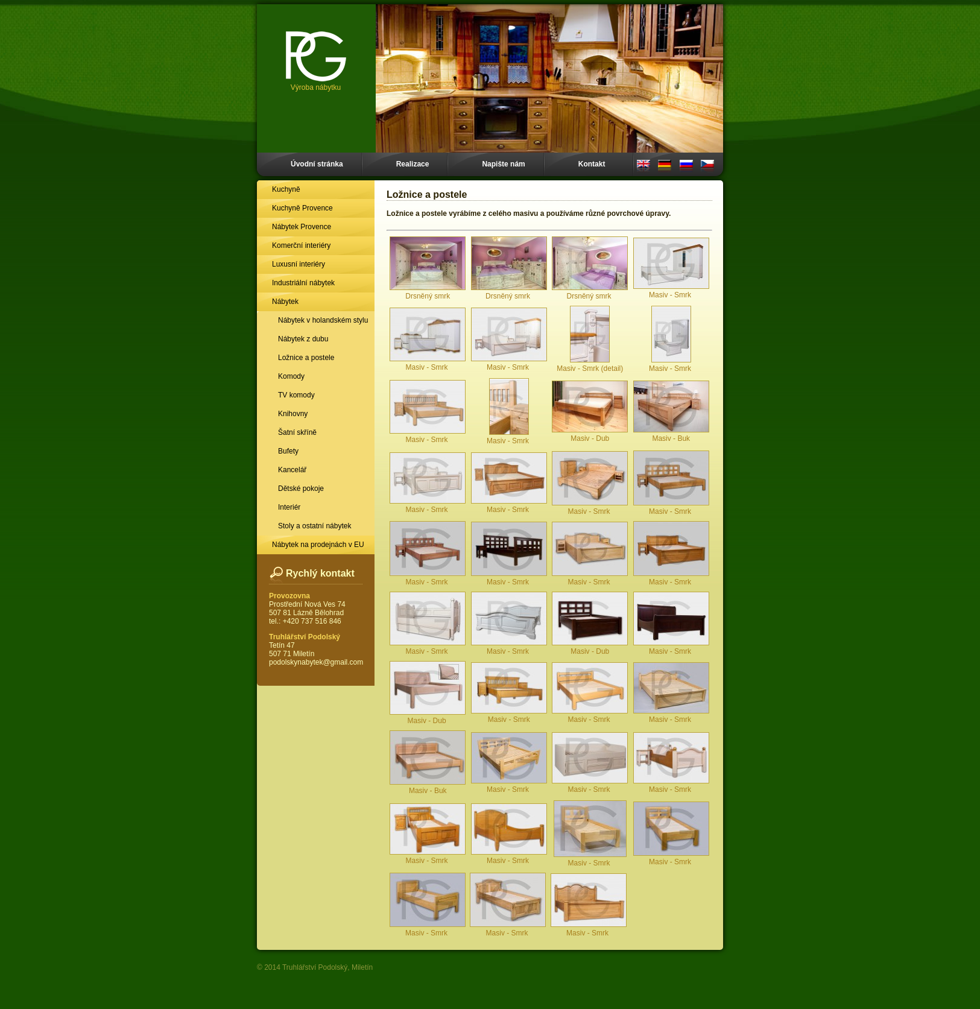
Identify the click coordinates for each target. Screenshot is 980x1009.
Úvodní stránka (317, 164)
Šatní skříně (297, 432)
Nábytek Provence (301, 227)
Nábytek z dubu (303, 339)
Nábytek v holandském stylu (323, 320)
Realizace (412, 164)
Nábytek (285, 301)
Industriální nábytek (303, 283)
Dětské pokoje (301, 488)
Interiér (289, 507)
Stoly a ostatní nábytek (314, 526)
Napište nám (503, 164)
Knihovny (293, 414)
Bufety (288, 451)
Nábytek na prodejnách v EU (318, 544)
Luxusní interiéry (298, 264)
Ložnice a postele (306, 357)
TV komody (296, 395)
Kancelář (292, 470)
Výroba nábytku (316, 61)
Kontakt (591, 164)
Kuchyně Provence (302, 208)
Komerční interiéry (301, 245)
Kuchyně (286, 189)
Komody (291, 376)
